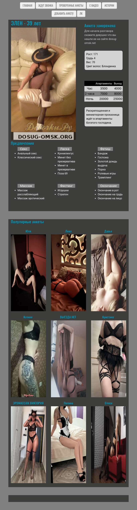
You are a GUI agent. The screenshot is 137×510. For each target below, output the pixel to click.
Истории (109, 6)
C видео (93, 6)
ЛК (81, 14)
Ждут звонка (45, 6)
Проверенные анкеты (71, 6)
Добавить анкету (64, 14)
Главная (27, 6)
